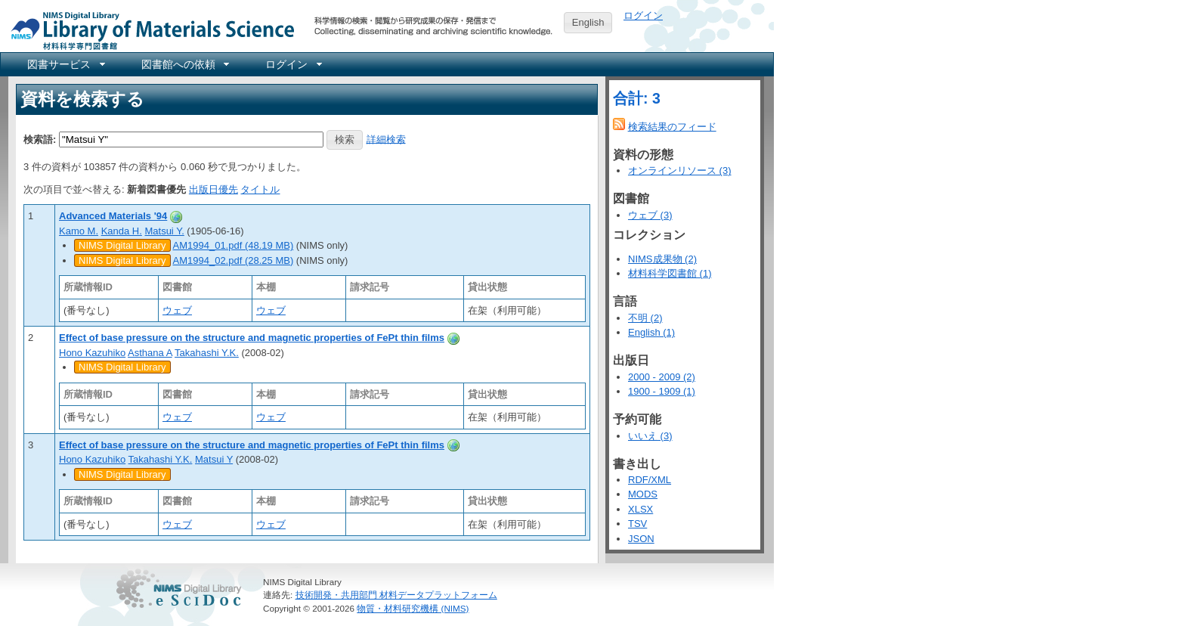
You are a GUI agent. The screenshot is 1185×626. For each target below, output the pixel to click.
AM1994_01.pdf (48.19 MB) (233, 245)
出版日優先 (213, 189)
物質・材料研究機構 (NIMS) (413, 608)
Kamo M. (78, 231)
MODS (642, 494)
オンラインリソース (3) (680, 170)
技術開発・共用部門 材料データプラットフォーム (396, 595)
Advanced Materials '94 (113, 216)
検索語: (39, 138)
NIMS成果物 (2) (662, 259)
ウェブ (177, 310)
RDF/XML (649, 479)
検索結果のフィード (672, 126)
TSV (637, 523)
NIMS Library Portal (148, 30)
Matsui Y (214, 459)
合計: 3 (637, 98)
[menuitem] (65, 64)
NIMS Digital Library (122, 245)
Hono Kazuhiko (92, 352)
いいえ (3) (650, 436)
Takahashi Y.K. (207, 352)
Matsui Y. (164, 231)
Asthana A (150, 352)
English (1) (651, 332)
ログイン (643, 15)
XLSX (640, 509)
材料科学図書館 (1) (670, 273)
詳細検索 (386, 138)
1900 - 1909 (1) (661, 391)
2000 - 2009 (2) (661, 377)
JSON (641, 538)
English (588, 22)
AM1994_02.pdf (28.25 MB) (233, 260)
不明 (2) (645, 318)
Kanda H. (121, 231)
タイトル (260, 189)
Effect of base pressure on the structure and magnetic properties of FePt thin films (251, 337)
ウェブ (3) (650, 215)
